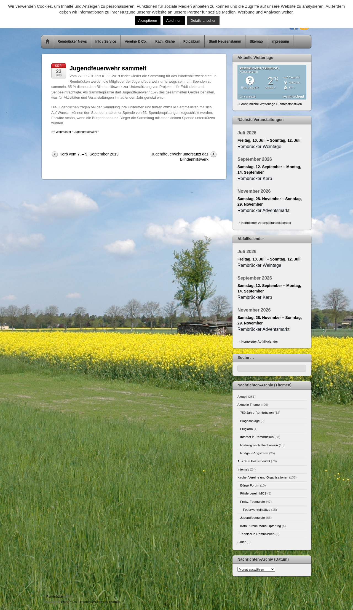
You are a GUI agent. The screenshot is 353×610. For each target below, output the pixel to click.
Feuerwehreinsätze (256, 509)
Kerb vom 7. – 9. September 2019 (89, 154)
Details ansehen (203, 20)
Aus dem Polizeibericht (253, 461)
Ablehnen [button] (173, 20)
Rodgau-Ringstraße (254, 453)
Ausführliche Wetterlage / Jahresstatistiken (271, 104)
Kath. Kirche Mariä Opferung (260, 526)
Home (47, 41)
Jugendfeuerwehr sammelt (107, 68)
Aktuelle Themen (249, 404)
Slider (241, 542)
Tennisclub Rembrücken (257, 534)
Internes (243, 469)
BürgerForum (249, 485)
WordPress (69, 601)
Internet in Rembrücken (257, 437)
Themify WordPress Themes (100, 601)
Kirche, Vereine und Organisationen (262, 477)
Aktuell (242, 396)
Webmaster (63, 131)
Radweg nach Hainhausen (259, 445)
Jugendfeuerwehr (85, 131)
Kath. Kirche (165, 41)
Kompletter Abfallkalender (259, 341)
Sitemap (256, 41)
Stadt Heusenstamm (225, 41)
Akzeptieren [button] (147, 20)
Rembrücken (55, 596)
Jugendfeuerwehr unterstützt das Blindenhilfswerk (179, 157)
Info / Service (105, 41)
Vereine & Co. (136, 41)
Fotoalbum (191, 41)
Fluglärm (246, 429)
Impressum (280, 41)
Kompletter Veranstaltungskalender (266, 222)
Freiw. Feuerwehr (252, 501)
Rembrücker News (72, 41)
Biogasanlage (250, 421)
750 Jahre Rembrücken (257, 412)
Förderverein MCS (253, 493)
